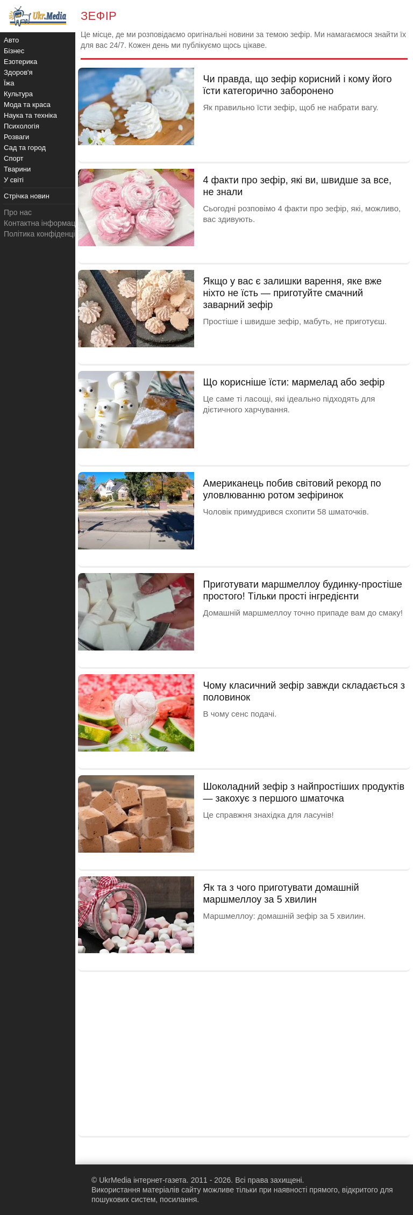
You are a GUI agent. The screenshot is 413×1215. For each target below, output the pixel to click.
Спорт (14, 158)
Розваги (16, 137)
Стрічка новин (26, 196)
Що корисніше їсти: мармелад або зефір (293, 382)
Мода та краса (27, 105)
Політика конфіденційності (50, 234)
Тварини (17, 169)
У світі (14, 180)
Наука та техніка (30, 115)
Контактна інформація (42, 223)
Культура (18, 94)
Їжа (9, 83)
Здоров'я (18, 72)
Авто (11, 40)
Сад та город (25, 148)
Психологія (21, 126)
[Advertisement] (244, 1052)
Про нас (18, 212)
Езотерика (20, 62)
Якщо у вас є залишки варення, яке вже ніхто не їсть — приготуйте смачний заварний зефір (292, 293)
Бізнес (14, 51)
